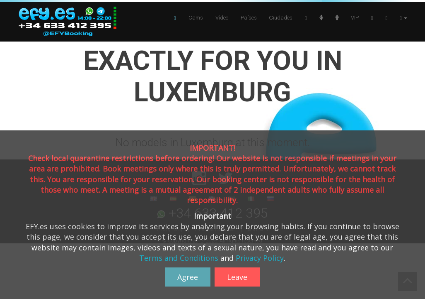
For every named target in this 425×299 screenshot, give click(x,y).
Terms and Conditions (178, 258)
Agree (187, 277)
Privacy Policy (260, 258)
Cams (195, 18)
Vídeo (221, 18)
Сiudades (280, 18)
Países (249, 18)
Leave (237, 277)
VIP (355, 18)
